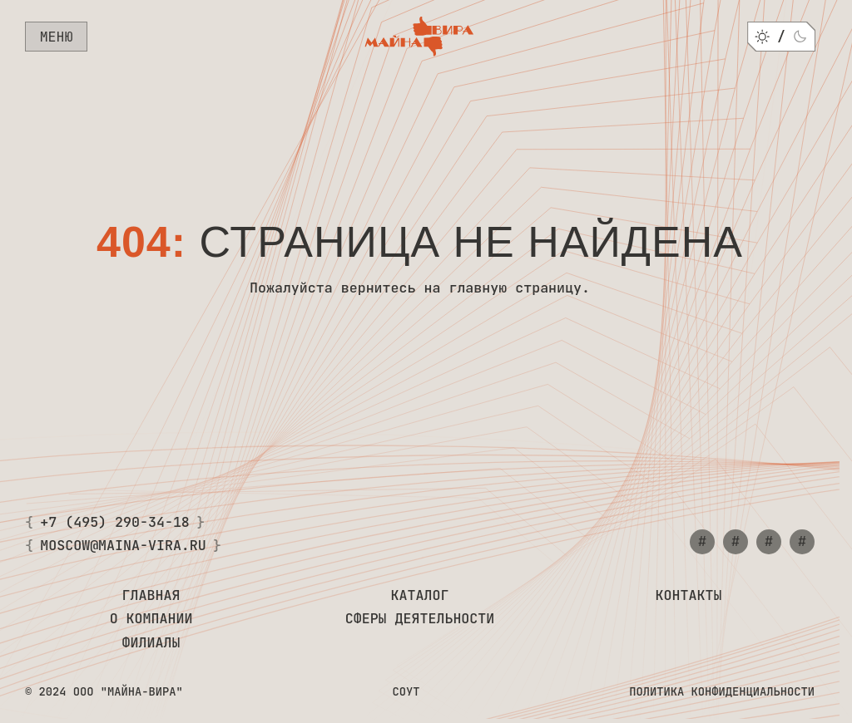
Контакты (689, 596)
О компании (151, 619)
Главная (151, 596)
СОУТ (405, 692)
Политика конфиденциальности (722, 692)
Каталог (420, 596)
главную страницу (515, 287)
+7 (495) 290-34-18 (115, 522)
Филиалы (151, 643)
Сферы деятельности (420, 619)
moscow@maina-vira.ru (123, 546)
